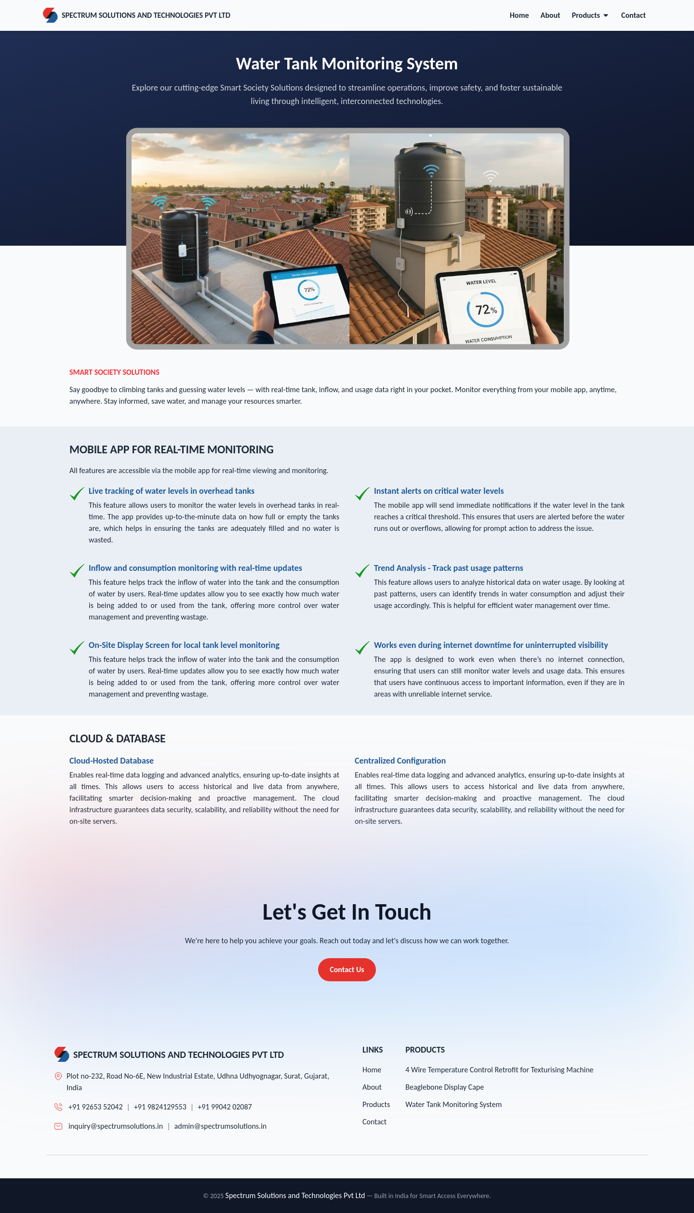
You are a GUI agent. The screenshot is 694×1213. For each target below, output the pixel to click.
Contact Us (347, 969)
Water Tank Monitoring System (453, 1104)
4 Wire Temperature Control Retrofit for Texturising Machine (499, 1069)
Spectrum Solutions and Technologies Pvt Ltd (295, 1195)
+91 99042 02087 (225, 1106)
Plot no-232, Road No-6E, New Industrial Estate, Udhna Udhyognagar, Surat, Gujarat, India (198, 1081)
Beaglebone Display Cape (444, 1087)
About (551, 15)
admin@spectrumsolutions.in (220, 1126)
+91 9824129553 (160, 1106)
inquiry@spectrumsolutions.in (115, 1126)
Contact (633, 15)
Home (519, 15)
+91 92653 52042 (95, 1106)
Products (591, 15)
